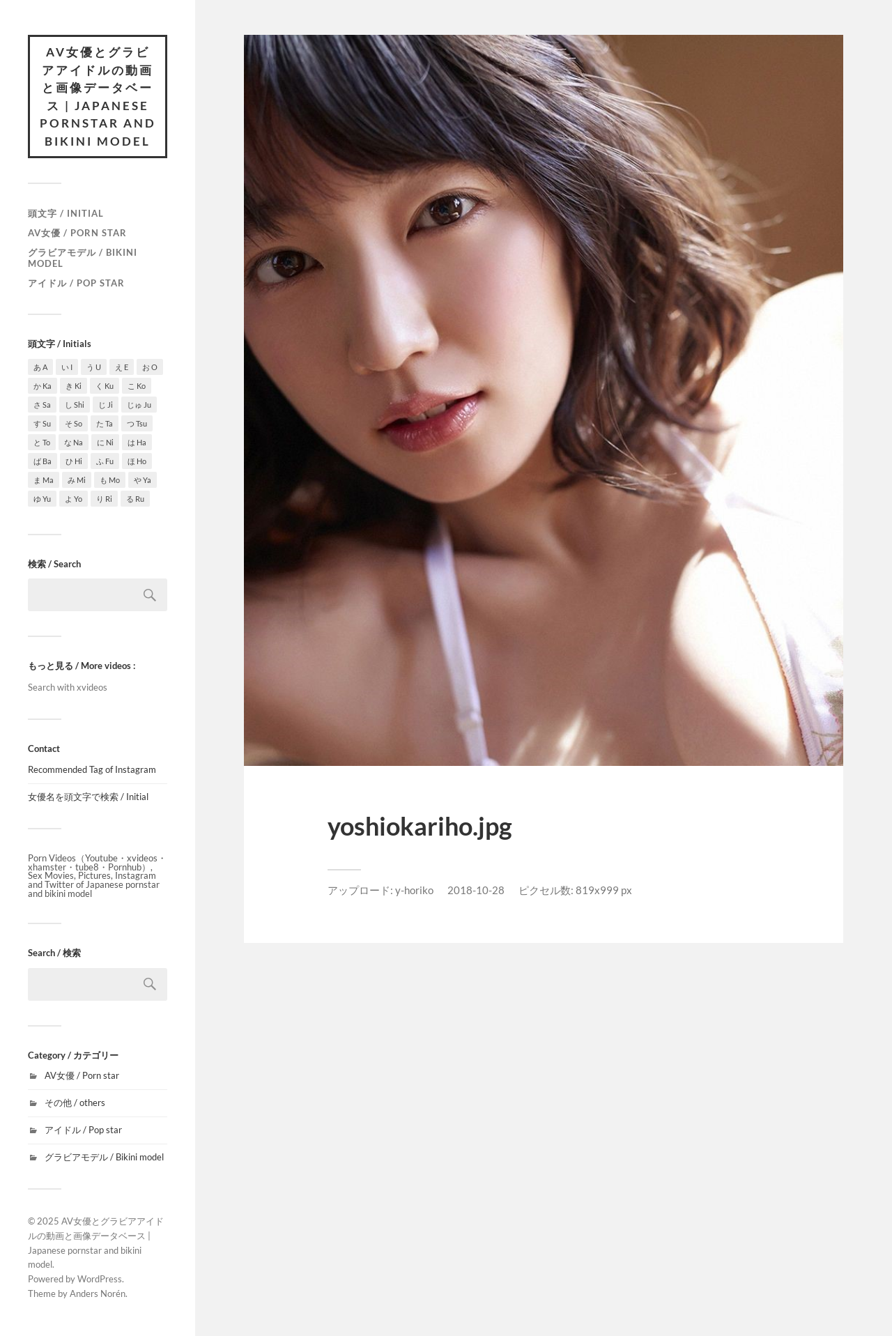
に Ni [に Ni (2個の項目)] (105, 442)
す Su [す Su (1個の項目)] (42, 423)
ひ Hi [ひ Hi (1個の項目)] (74, 461)
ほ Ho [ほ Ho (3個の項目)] (137, 461)
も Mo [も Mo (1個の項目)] (110, 479)
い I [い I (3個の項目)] (66, 366)
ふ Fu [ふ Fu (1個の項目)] (105, 461)
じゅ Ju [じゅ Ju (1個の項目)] (139, 404)
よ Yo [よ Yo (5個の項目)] (73, 498)
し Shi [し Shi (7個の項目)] (74, 404)
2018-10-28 (476, 890)
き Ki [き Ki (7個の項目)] (74, 385)
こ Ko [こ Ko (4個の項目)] (137, 385)
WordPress (99, 1278)
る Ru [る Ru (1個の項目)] (135, 498)
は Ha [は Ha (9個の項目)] (137, 442)
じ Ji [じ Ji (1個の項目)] (105, 404)
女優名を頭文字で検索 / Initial (88, 796)
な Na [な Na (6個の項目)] (73, 442)
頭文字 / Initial (66, 213)
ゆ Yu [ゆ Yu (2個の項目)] (42, 498)
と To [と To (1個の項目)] (41, 442)
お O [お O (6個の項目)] (149, 366)
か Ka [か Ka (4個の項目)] (42, 385)
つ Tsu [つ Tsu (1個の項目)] (137, 423)
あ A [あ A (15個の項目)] (40, 366)
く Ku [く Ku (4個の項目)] (104, 385)
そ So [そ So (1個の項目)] (73, 423)
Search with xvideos (67, 687)
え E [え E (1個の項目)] (121, 366)
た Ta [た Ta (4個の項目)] (104, 423)
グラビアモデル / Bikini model (82, 258)
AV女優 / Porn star (77, 232)
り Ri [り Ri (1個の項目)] (104, 498)
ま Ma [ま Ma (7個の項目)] (43, 479)
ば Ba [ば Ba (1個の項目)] (42, 461)
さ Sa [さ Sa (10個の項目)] (42, 404)
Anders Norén (97, 1293)
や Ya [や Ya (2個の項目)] (142, 479)
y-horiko (414, 890)
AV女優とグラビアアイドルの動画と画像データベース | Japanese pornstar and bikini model (98, 96)
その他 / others (75, 1102)
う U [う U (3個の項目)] (93, 366)
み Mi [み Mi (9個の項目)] (77, 479)
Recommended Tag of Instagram (92, 769)
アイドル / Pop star (76, 283)
